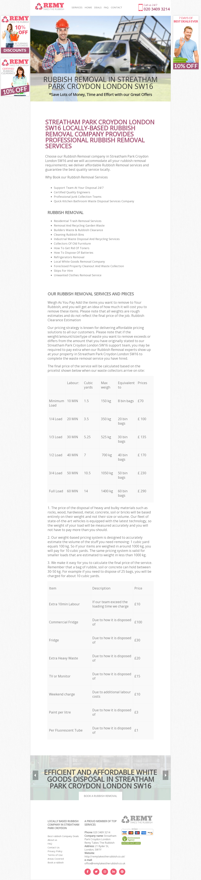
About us (52, 839)
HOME (88, 7)
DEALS (97, 7)
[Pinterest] (122, 872)
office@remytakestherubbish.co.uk (104, 863)
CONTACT (115, 7)
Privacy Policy (55, 851)
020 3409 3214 (101, 832)
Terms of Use (55, 854)
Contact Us (54, 847)
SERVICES (77, 7)
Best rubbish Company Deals (63, 836)
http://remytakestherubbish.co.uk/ (104, 856)
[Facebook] (87, 872)
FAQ (50, 843)
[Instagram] (105, 872)
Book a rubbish (56, 862)
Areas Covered (56, 858)
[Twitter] (96, 872)
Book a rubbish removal (100, 796)
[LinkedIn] (113, 872)
